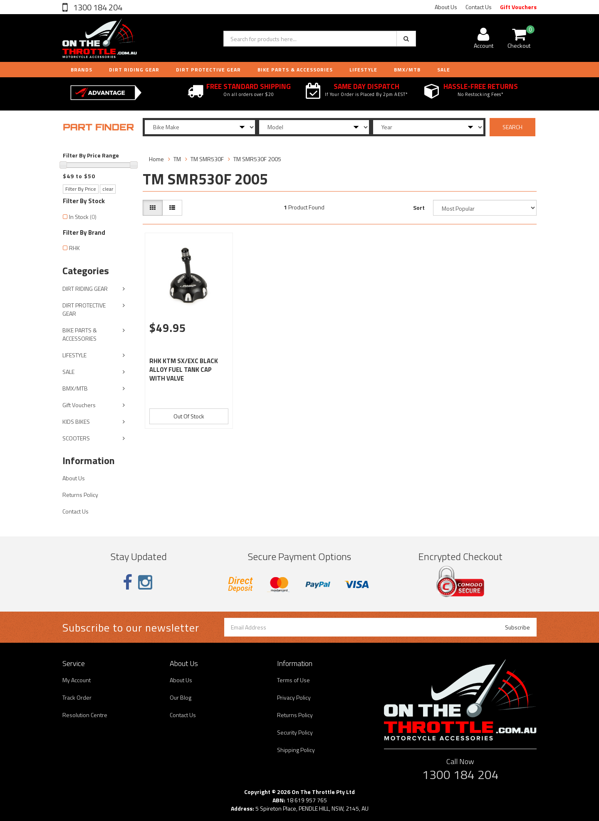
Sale (443, 70)
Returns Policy (80, 494)
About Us (446, 6)
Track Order (77, 697)
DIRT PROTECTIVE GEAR (208, 70)
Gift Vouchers (518, 6)
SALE (68, 371)
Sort (419, 207)
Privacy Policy (294, 697)
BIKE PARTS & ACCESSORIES (295, 70)
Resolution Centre (84, 714)
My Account (76, 680)
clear (107, 189)
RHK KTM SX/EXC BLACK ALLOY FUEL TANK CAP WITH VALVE (183, 369)
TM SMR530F (207, 159)
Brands (81, 70)
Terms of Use (293, 680)
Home (156, 159)
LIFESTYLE (363, 70)
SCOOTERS (76, 438)
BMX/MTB (407, 70)
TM (177, 159)
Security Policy (295, 732)
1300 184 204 (97, 7)
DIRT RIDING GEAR (134, 70)
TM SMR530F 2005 (257, 159)
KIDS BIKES (76, 421)
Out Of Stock (188, 416)
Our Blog (180, 697)
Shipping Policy (296, 749)
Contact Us (478, 6)
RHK (74, 247)
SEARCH (512, 127)
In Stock (83, 216)
